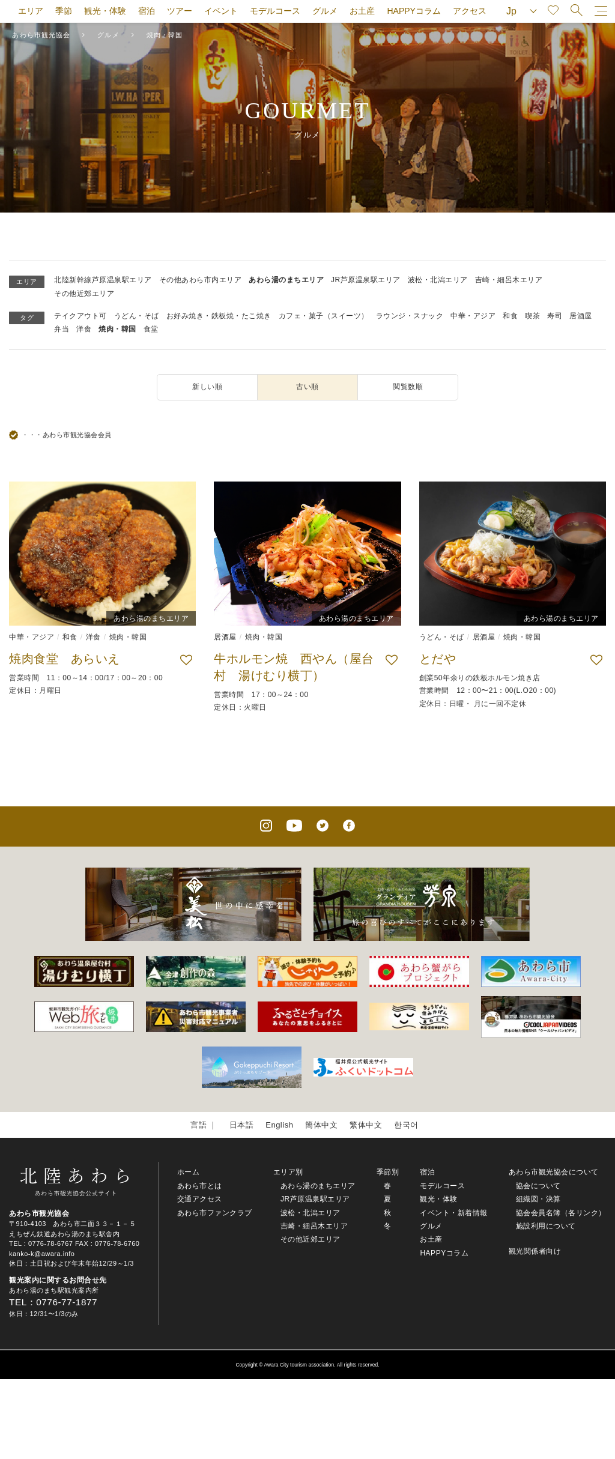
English (279, 1124)
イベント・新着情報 (454, 1213)
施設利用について (546, 1226)
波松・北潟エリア (438, 280)
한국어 (406, 1124)
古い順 (307, 386)
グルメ (325, 11)
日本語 (241, 1124)
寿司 (554, 316)
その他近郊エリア (84, 293)
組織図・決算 (538, 1199)
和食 (510, 316)
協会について (538, 1186)
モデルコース (275, 11)
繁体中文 (366, 1124)
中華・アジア (472, 316)
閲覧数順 (408, 386)
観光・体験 (105, 11)
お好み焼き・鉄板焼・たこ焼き (218, 316)
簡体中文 (321, 1124)
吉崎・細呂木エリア (509, 280)
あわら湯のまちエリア (286, 280)
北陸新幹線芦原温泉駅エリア (103, 280)
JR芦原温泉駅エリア (366, 280)
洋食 (83, 329)
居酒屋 (580, 316)
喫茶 (532, 316)
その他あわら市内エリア (200, 280)
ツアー (179, 11)
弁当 (61, 329)
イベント (221, 11)
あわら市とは (199, 1186)
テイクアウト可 (80, 316)
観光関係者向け (535, 1251)
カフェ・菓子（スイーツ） (324, 316)
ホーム (188, 1172)
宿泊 (146, 11)
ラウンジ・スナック (410, 316)
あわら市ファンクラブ (214, 1213)
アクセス (469, 11)
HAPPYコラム (413, 11)
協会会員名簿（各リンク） (561, 1213)
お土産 (362, 11)
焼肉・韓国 (117, 329)
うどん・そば (136, 316)
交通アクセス (199, 1199)
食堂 (151, 329)
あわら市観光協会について (554, 1172)
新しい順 (207, 386)
